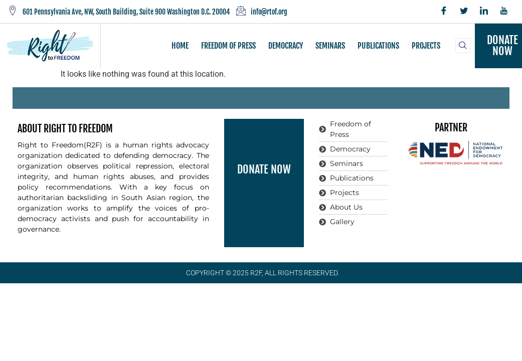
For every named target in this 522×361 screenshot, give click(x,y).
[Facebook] (443, 11)
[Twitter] (463, 11)
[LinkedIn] (483, 11)
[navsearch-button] (462, 45)
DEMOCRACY (285, 46)
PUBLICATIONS (378, 46)
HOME (180, 46)
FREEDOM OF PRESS (228, 46)
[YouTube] (503, 11)
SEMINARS (330, 46)
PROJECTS (426, 46)
